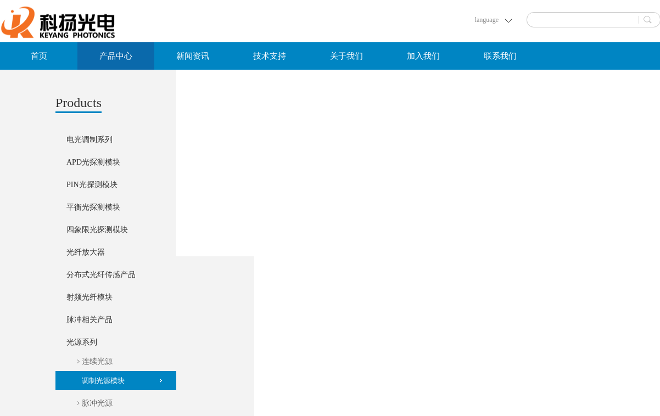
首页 (39, 56)
